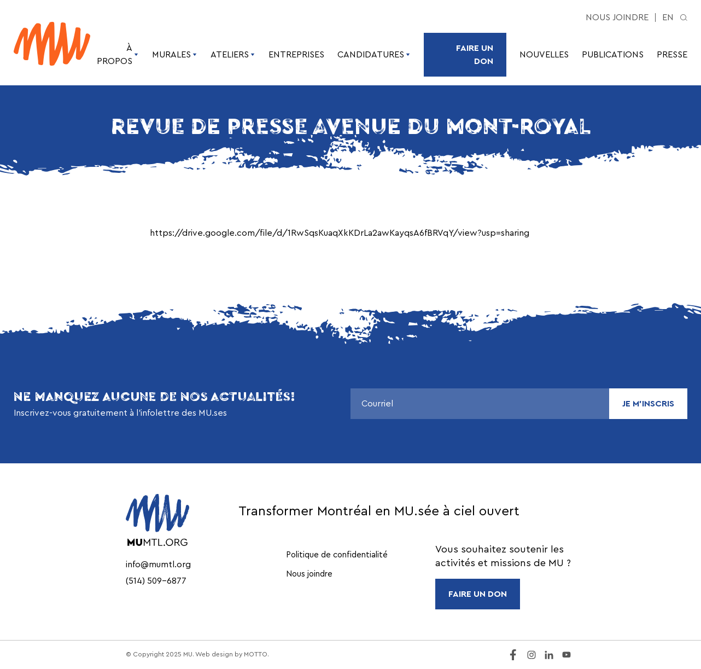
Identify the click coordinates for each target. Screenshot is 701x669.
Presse (672, 54)
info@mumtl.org (158, 564)
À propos (118, 55)
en (668, 17)
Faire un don (474, 55)
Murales (174, 54)
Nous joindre (617, 17)
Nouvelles (544, 54)
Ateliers (233, 54)
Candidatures (374, 54)
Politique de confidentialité (337, 555)
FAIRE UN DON (477, 594)
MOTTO (255, 654)
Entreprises (296, 54)
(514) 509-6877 (156, 581)
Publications (613, 54)
